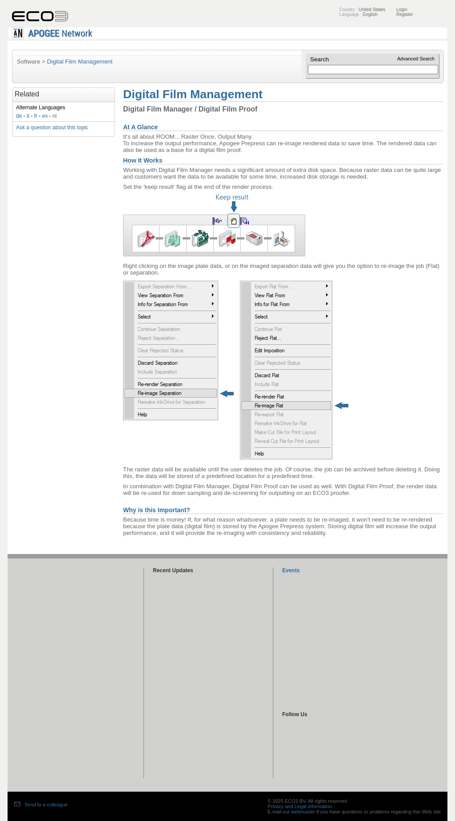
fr (35, 116)
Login (401, 9)
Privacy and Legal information (299, 806)
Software (28, 61)
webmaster (303, 811)
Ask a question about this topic (52, 127)
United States (372, 9)
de (19, 116)
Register (404, 14)
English (370, 14)
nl (54, 116)
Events (290, 570)
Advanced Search (416, 58)
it (28, 116)
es (45, 116)
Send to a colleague (46, 804)
